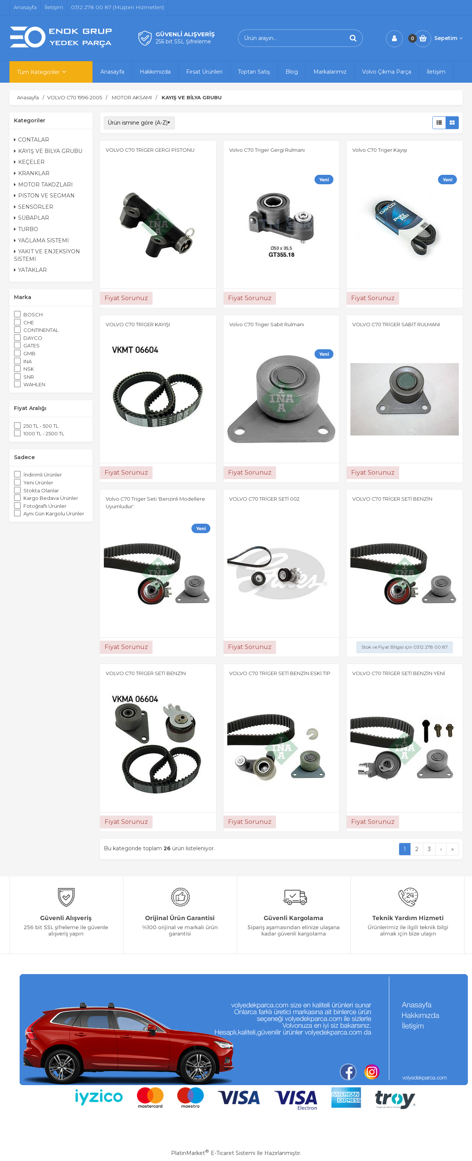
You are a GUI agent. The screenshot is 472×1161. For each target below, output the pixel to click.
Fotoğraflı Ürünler (44, 506)
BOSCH (33, 314)
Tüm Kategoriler (38, 72)
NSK (28, 369)
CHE (28, 322)
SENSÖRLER (33, 207)
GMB (29, 353)
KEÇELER (29, 162)
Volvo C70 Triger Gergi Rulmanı (267, 150)
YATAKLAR (30, 270)
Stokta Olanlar (41, 490)
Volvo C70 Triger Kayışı (379, 150)
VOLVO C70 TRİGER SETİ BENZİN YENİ (398, 673)
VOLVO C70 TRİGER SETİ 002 (264, 499)
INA (27, 361)
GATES (31, 345)
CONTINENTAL (41, 330)
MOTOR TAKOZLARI (43, 184)
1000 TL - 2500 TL (43, 433)
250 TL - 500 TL (41, 426)
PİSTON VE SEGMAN (44, 195)
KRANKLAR (31, 173)
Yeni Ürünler (38, 483)
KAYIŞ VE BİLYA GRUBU (48, 151)
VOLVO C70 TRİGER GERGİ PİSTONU (150, 150)
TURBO (26, 229)
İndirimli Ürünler (42, 475)
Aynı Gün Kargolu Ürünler (53, 513)
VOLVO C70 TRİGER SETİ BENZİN (392, 499)
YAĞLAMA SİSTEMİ (41, 240)
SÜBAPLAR (31, 217)
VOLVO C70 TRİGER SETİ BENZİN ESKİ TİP (279, 673)
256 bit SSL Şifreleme (183, 41)
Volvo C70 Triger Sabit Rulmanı (266, 324)
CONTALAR (31, 139)
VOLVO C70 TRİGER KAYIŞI (138, 324)
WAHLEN (34, 384)
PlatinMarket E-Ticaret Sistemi (213, 1153)
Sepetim (448, 38)
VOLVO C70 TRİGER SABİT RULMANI (396, 324)
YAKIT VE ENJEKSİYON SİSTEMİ (47, 255)
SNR (28, 377)
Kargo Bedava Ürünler (50, 498)
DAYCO (32, 338)
